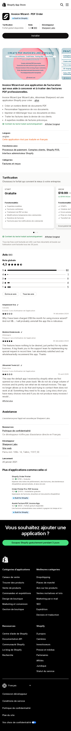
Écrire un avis (10, 294)
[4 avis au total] (68, 282)
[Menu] (67, 4)
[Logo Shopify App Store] (14, 5)
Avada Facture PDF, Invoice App (26, 503)
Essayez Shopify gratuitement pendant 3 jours (35, 542)
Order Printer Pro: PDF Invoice (25, 489)
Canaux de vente (11, 577)
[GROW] (35, 232)
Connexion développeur (14, 694)
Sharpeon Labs (48, 28)
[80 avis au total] (67, 270)
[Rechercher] (61, 4)
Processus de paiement (14, 149)
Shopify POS (53, 149)
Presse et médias (45, 649)
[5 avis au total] (68, 287)
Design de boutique (12, 598)
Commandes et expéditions (16, 593)
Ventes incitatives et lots (49, 593)
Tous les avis (28, 294)
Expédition (41, 609)
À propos (41, 633)
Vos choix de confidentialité (16, 722)
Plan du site (8, 715)
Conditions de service (13, 701)
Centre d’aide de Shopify (15, 633)
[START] (33, 232)
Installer (35, 35)
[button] (35, 480)
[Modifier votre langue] (19, 685)
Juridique (41, 666)
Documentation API (12, 639)
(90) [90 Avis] (35, 28)
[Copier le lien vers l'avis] (17, 305)
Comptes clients (36, 149)
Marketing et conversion (14, 604)
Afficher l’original (52, 124)
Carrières (41, 639)
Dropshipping (43, 577)
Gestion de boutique (13, 609)
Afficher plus (7, 401)
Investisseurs (43, 644)
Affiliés (40, 660)
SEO (38, 604)
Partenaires (42, 655)
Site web (7, 448)
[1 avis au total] (68, 274)
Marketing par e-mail (47, 598)
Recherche (7, 655)
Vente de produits (11, 588)
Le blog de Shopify (12, 649)
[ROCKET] (37, 232)
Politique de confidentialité (16, 430)
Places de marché (45, 582)
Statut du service (45, 671)
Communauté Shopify (13, 644)
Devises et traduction (47, 615)
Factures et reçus (11, 163)
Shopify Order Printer (21, 476)
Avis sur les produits (47, 588)
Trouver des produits (13, 582)
